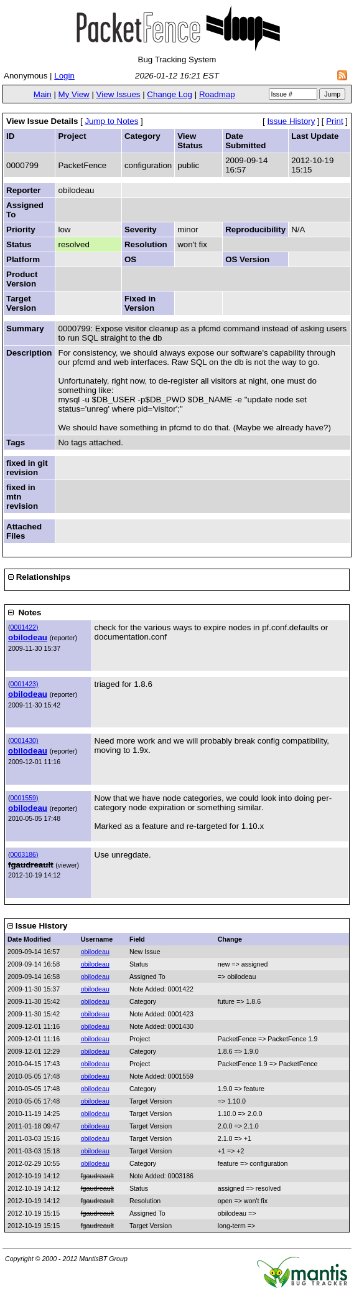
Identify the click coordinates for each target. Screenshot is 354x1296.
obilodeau (27, 637)
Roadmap (217, 94)
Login (64, 75)
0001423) (25, 684)
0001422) (25, 627)
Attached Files (24, 531)
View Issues (118, 94)
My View (74, 94)
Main (43, 94)
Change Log (169, 94)
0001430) (25, 740)
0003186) (25, 854)
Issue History (291, 121)
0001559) (25, 798)
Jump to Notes (111, 121)
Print (334, 121)
